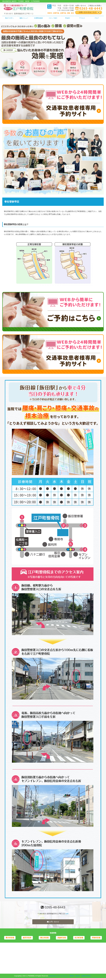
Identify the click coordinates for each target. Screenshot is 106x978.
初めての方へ (9, 18)
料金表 (67, 18)
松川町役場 (79, 938)
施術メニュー (24, 18)
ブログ (96, 18)
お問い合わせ (53, 922)
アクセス (82, 18)
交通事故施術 (38, 18)
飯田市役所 (27, 938)
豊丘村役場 (44, 938)
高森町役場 (61, 938)
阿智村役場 (96, 938)
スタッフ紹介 (53, 18)
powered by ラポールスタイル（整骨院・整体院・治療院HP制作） (70, 976)
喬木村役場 (10, 938)
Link (66, 914)
